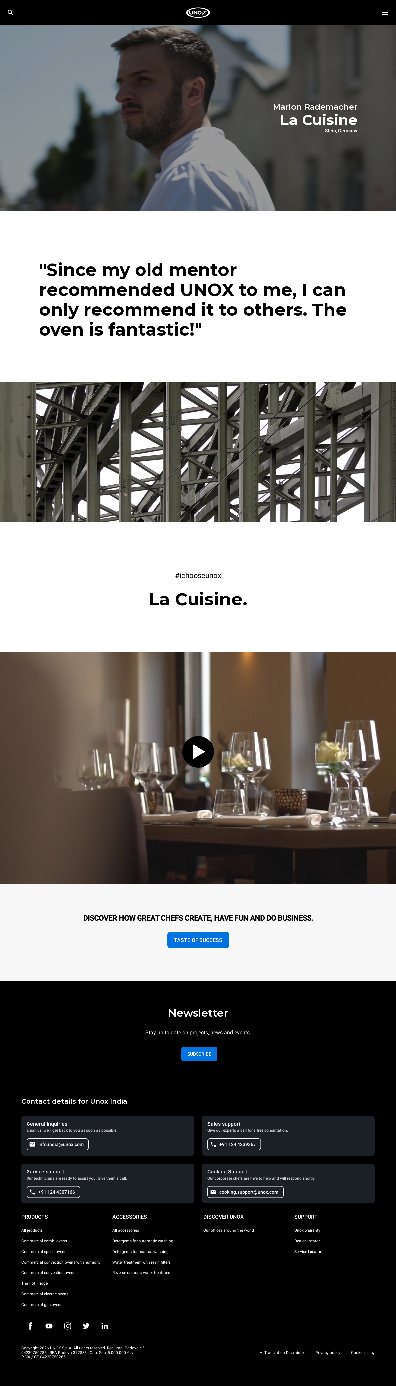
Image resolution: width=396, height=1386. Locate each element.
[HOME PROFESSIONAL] (198, 13)
